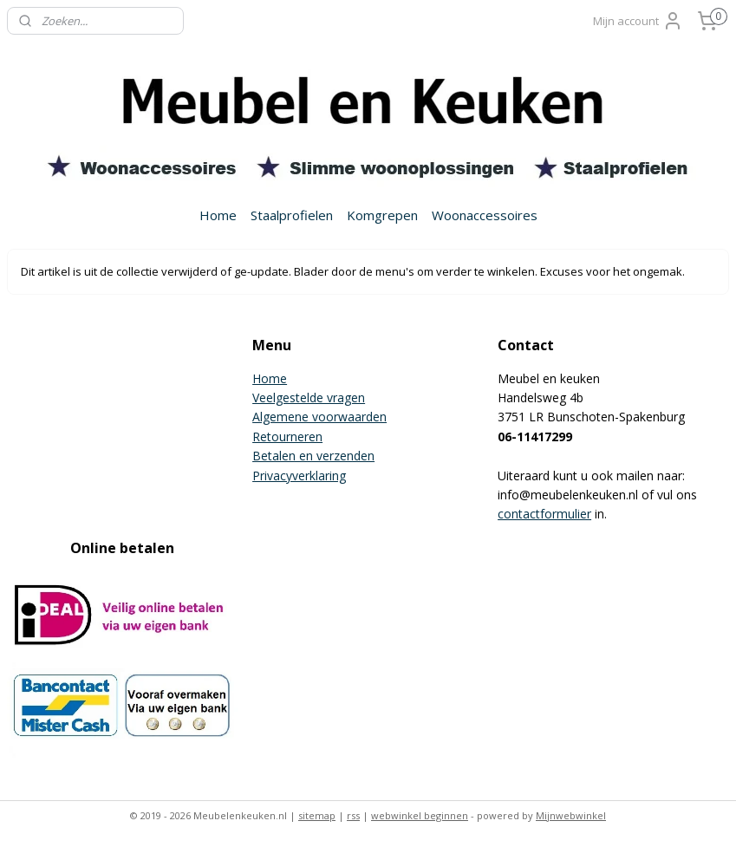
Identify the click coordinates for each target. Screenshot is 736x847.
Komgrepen (382, 215)
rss (353, 815)
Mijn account (638, 20)
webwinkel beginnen (419, 815)
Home (218, 215)
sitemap (316, 815)
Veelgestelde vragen (308, 397)
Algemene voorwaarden (319, 416)
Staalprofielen (292, 215)
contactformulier (544, 513)
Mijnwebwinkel (571, 815)
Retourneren (287, 436)
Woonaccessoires (484, 215)
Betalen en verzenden (313, 455)
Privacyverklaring (299, 475)
